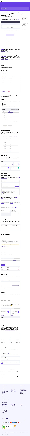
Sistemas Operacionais (4, 59)
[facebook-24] (19, 418)
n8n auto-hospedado (5, 391)
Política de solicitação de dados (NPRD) (6, 420)
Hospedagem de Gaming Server (5, 399)
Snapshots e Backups (4, 54)
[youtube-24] (24, 418)
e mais (21, 422)
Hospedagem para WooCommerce (4, 395)
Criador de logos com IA (23, 393)
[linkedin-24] (18, 418)
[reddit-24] (25, 418)
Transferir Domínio (13, 392)
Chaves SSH (23, 24)
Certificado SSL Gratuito (14, 391)
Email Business (4, 392)
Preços (3, 405)
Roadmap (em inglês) (5, 410)
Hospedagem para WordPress (4, 388)
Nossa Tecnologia (13, 406)
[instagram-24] (21, 418)
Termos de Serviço (24, 420)
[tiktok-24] (27, 418)
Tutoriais (21, 405)
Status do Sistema (4, 413)
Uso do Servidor (24, 25)
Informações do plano (25, 17)
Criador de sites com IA (23, 389)
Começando (7, 12)
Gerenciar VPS (24, 18)
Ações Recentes (3, 56)
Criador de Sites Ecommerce (23, 390)
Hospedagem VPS (4, 390)
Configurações (3, 51)
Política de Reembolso (19, 420)
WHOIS (12, 390)
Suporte (3, 12)
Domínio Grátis (13, 389)
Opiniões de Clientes (4, 406)
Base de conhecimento (23, 406)
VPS (5, 12)
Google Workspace (4, 402)
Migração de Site (22, 394)
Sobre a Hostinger (13, 405)
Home (1, 12)
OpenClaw (3, 401)
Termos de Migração (4, 411)
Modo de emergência (25, 23)
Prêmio (3, 412)
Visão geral (2, 49)
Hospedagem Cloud (4, 393)
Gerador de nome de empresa (22, 392)
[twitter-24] (22, 418)
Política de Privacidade (13, 420)
